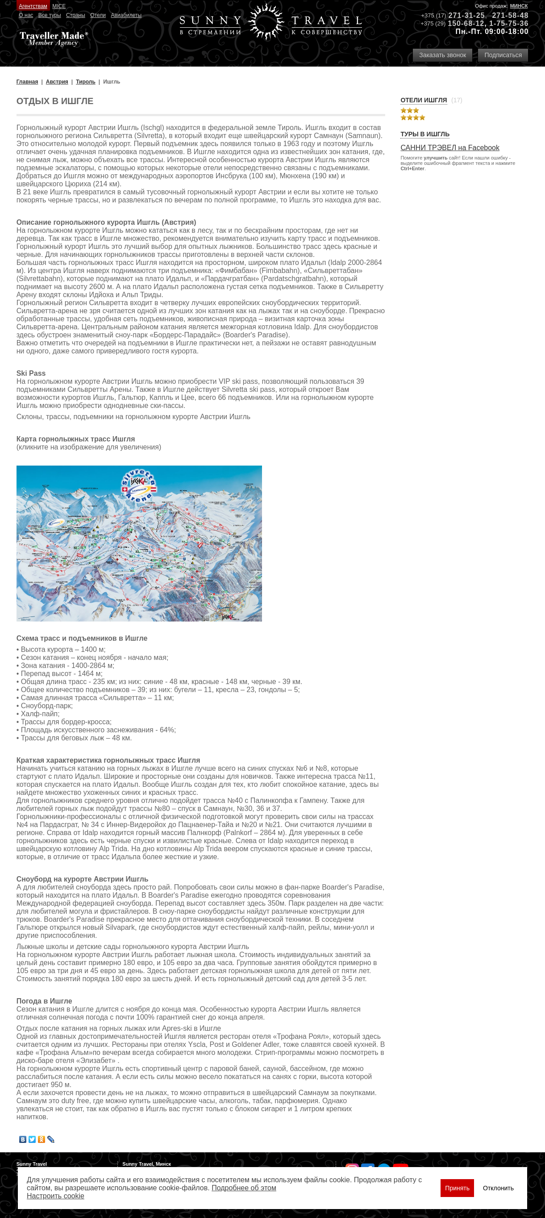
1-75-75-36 (508, 23)
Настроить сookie (55, 1196)
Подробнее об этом (244, 1188)
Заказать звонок (442, 55)
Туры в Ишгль (424, 134)
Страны (75, 15)
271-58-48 (510, 15)
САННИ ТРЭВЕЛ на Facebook (449, 147)
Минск (519, 5)
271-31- (462, 15)
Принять (457, 1188)
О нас (26, 15)
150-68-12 (466, 23)
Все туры (49, 15)
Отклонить (498, 1188)
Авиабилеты (126, 15)
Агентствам (33, 6)
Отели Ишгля (423, 100)
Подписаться (503, 55)
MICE (59, 6)
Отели (98, 15)
